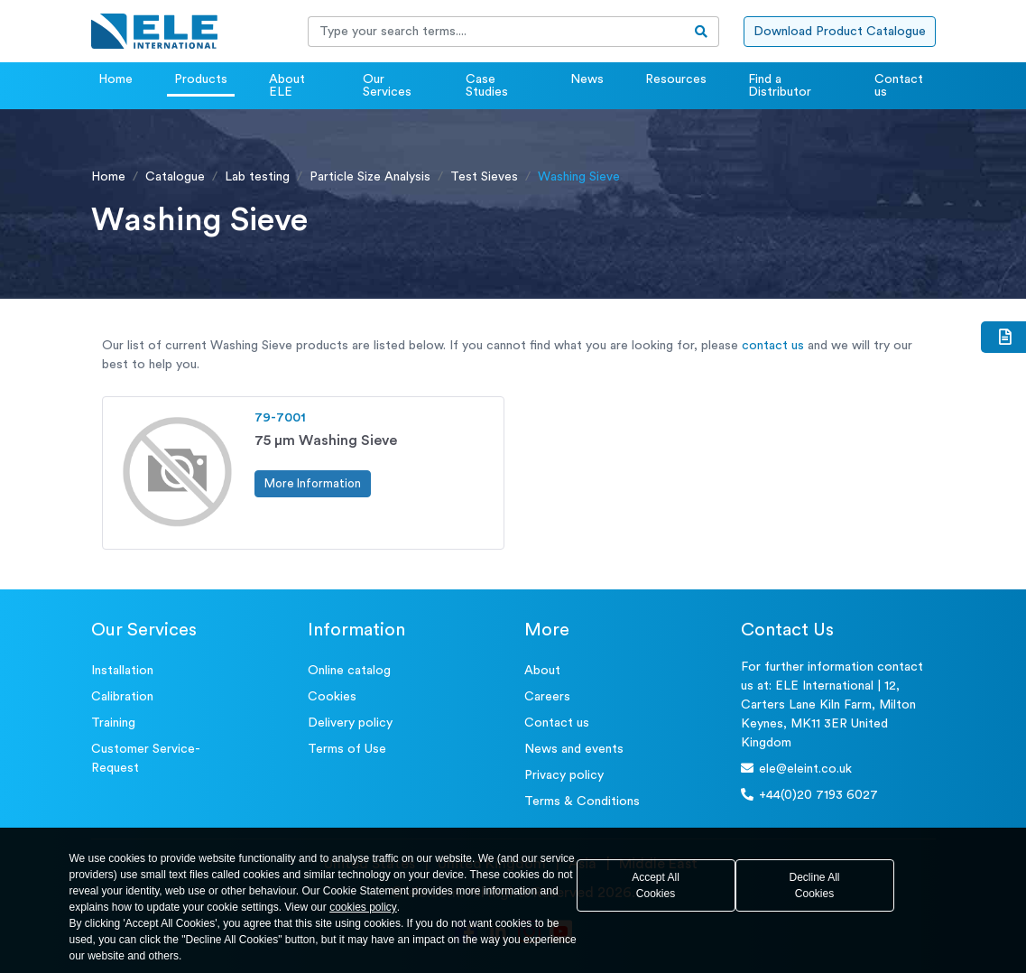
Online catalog (349, 670)
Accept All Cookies (655, 885)
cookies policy (363, 907)
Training (113, 723)
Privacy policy (564, 775)
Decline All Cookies (814, 885)
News (587, 79)
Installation (122, 670)
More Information (312, 483)
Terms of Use (347, 749)
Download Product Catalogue (839, 31)
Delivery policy (350, 723)
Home (115, 79)
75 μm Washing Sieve (325, 440)
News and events (574, 749)
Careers (547, 696)
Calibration (122, 696)
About (542, 670)
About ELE (287, 85)
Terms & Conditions (582, 801)
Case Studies (487, 85)
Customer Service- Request (145, 758)
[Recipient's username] (496, 31)
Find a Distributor (779, 85)
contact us (773, 345)
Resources (676, 79)
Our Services (387, 85)
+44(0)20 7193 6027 (809, 795)
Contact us (898, 85)
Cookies (332, 696)
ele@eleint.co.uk (796, 768)
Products (200, 79)
